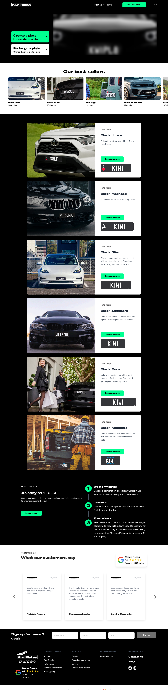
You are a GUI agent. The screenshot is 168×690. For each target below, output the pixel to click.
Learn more (31, 513)
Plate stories (49, 664)
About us (47, 656)
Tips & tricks (49, 660)
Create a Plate (134, 4)
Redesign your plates (81, 660)
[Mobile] (93, 635)
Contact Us (135, 656)
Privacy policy (49, 671)
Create (75, 656)
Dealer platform (106, 656)
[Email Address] (121, 635)
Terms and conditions (53, 668)
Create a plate (112, 159)
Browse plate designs (81, 668)
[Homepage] (21, 5)
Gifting (75, 664)
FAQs (132, 661)
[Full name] (65, 635)
